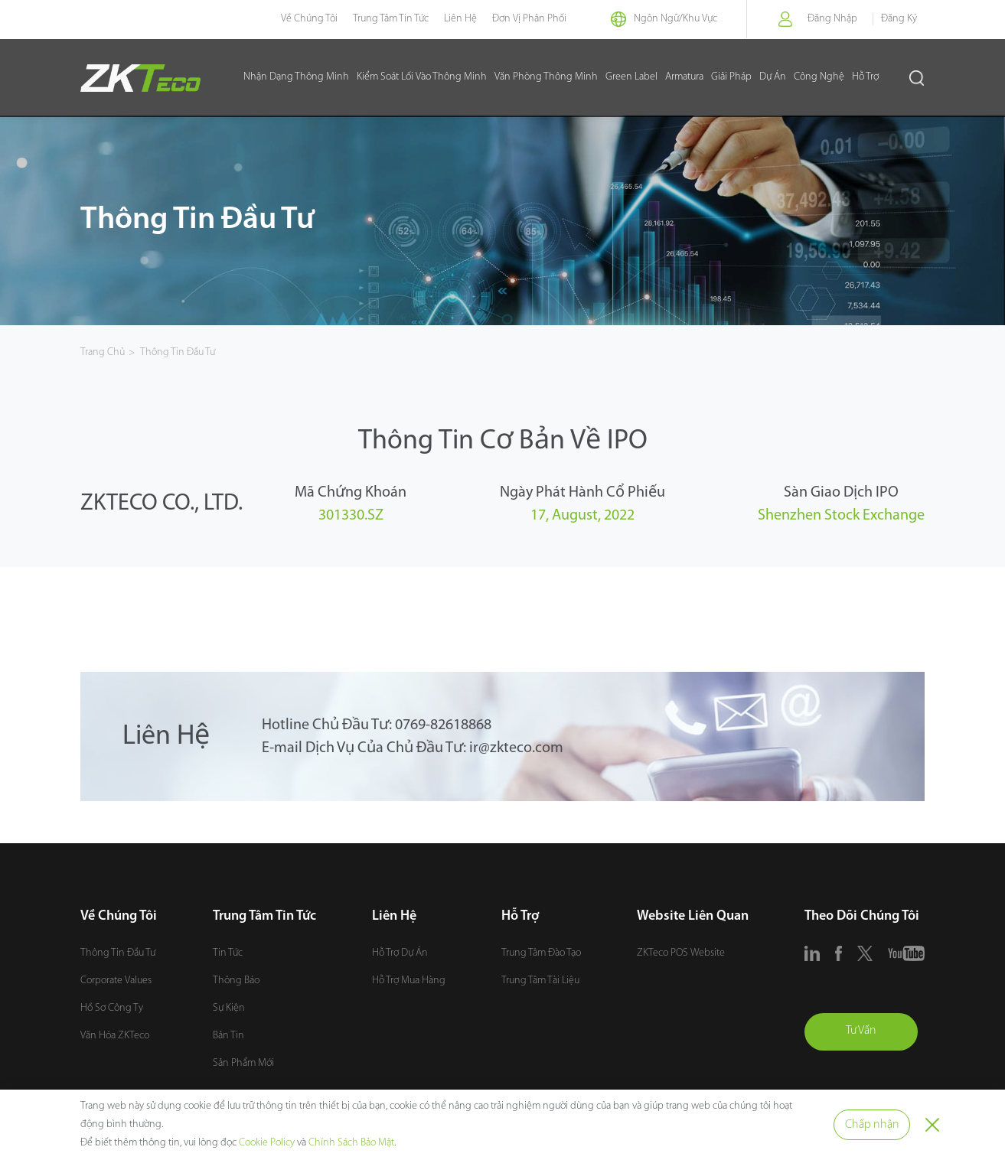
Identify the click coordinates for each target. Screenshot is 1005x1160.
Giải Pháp (731, 77)
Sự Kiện (229, 1008)
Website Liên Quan (693, 916)
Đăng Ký (899, 18)
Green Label (631, 77)
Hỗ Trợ (865, 77)
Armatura (684, 77)
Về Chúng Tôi (305, 18)
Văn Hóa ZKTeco (114, 1035)
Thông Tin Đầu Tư (177, 352)
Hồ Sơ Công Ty (111, 1008)
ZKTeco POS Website (681, 953)
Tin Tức (228, 953)
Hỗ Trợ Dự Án (400, 953)
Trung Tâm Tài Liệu (540, 980)
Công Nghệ (819, 77)
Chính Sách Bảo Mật (351, 1143)
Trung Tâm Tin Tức (387, 18)
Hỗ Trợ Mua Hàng (408, 980)
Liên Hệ (456, 18)
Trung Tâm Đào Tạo (541, 953)
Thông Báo (236, 980)
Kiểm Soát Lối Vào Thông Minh (422, 77)
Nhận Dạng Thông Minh (296, 77)
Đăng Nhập (832, 18)
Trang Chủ (102, 352)
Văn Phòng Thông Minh (546, 77)
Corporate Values (116, 980)
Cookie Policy (267, 1143)
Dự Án (772, 77)
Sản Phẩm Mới (243, 1063)
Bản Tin (228, 1035)
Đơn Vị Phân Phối (525, 18)
